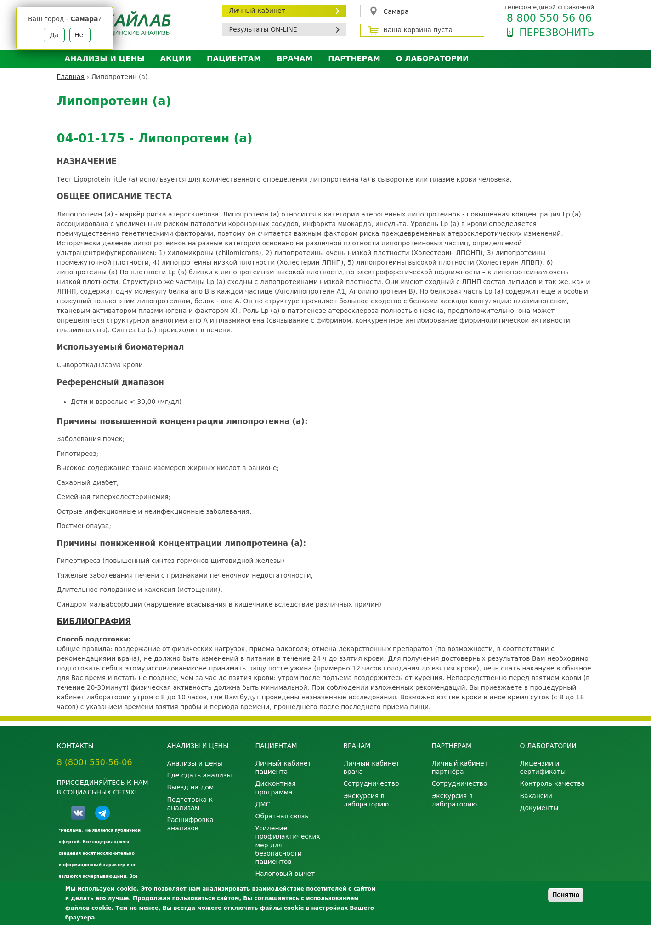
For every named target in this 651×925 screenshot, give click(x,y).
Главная (71, 76)
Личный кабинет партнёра (460, 767)
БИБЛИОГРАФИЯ (94, 621)
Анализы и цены (105, 58)
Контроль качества (552, 783)
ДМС (263, 804)
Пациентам (234, 58)
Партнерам (354, 58)
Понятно (565, 894)
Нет (80, 35)
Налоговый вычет (285, 873)
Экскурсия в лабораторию (366, 800)
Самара (396, 11)
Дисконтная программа (275, 787)
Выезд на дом (190, 787)
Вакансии (536, 796)
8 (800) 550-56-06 (94, 762)
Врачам (294, 58)
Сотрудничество (371, 783)
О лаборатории (432, 58)
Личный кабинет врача (372, 767)
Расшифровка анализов (190, 824)
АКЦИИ (175, 58)
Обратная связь (282, 816)
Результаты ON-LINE (263, 29)
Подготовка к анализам (190, 804)
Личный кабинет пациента (283, 767)
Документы (539, 808)
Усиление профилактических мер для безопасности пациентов (287, 844)
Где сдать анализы (199, 775)
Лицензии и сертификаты (543, 767)
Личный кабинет (257, 10)
